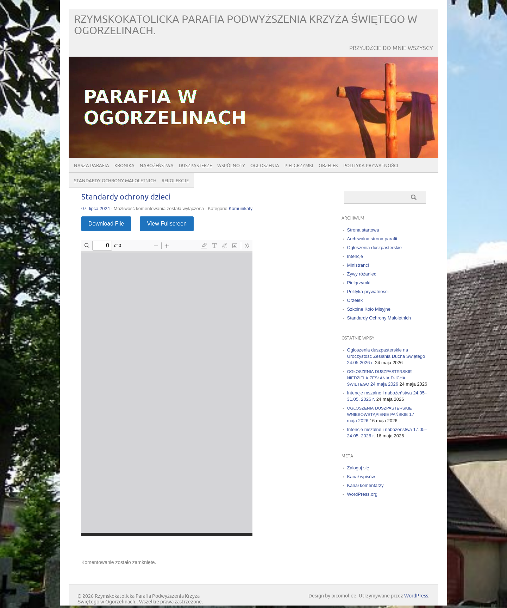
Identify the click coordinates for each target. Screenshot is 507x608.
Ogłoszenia (264, 165)
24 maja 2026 (379, 378)
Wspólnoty (231, 165)
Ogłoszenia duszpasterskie (374, 247)
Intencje (355, 256)
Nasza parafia (91, 165)
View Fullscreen (167, 224)
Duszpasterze (195, 165)
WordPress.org (362, 494)
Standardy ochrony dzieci (125, 197)
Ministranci (358, 265)
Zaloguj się (358, 467)
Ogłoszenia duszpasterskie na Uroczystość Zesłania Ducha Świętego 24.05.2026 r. (386, 356)
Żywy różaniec (361, 274)
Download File (106, 224)
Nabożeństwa (157, 165)
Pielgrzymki (298, 165)
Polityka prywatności (371, 165)
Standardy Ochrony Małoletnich (115, 180)
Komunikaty (240, 208)
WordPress (416, 595)
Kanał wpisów (361, 476)
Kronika (124, 165)
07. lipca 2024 (95, 208)
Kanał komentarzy (365, 485)
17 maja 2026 (380, 414)
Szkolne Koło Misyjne (369, 309)
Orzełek (328, 165)
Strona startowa (363, 230)
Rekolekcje (175, 180)
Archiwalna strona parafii (372, 238)
